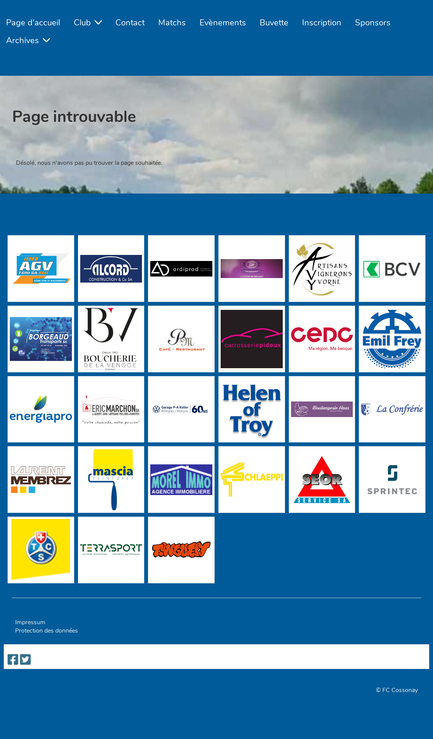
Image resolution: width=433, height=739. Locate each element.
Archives (28, 40)
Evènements (222, 22)
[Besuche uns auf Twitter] (25, 660)
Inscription (321, 22)
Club (88, 22)
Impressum (30, 622)
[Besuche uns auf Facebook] (13, 660)
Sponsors (373, 22)
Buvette (274, 22)
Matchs (172, 22)
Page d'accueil (33, 22)
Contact (130, 22)
